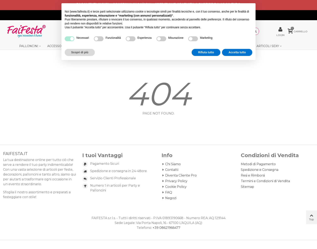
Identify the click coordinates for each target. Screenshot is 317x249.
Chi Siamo (171, 164)
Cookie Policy (174, 186)
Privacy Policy (174, 181)
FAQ (167, 192)
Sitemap (247, 187)
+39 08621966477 (166, 228)
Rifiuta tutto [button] (206, 52)
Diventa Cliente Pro (179, 175)
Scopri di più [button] (79, 52)
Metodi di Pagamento (258, 164)
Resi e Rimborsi (253, 175)
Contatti (170, 169)
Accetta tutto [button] (237, 52)
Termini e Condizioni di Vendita (265, 181)
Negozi (169, 198)
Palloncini (28, 46)
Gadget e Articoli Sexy (259, 46)
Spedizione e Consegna (259, 170)
